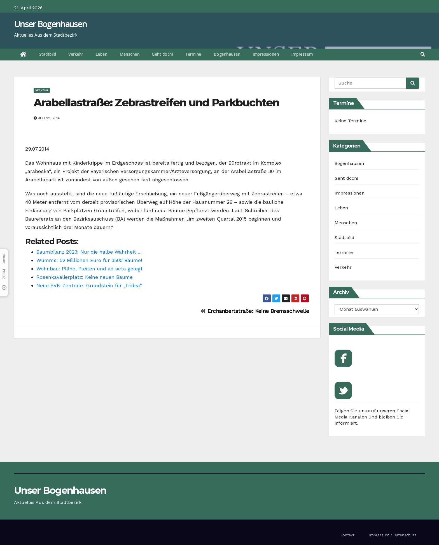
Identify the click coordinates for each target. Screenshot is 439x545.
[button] (423, 54)
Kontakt (347, 535)
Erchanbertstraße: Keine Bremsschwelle (255, 311)
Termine (193, 54)
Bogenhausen (227, 54)
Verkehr (75, 54)
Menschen (129, 54)
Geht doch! (162, 54)
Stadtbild (47, 54)
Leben (101, 54)
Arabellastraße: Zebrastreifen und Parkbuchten (156, 102)
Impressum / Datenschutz (392, 535)
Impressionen (266, 54)
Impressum (302, 54)
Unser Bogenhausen (50, 24)
